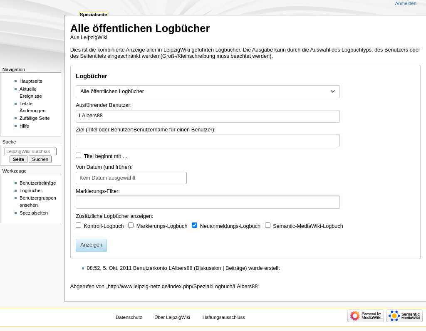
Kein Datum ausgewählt (107, 178)
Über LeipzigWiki (172, 317)
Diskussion (208, 268)
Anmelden (406, 3)
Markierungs (90, 191)
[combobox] (208, 92)
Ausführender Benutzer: (103, 105)
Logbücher (31, 190)
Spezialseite (93, 14)
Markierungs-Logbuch (162, 226)
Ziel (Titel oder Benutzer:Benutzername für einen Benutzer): (145, 130)
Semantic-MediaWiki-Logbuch (308, 226)
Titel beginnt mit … (106, 156)
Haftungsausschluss (224, 317)
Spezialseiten (34, 212)
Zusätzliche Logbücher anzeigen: (114, 216)
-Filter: (98, 191)
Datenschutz (129, 317)
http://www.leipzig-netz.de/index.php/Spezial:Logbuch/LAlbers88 (183, 286)
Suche (9, 141)
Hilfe (24, 126)
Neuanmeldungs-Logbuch (230, 226)
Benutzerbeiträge (38, 182)
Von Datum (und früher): (104, 167)
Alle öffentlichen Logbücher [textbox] (112, 91)
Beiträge (235, 268)
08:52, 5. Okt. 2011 (109, 268)
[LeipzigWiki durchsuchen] (31, 151)
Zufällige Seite (35, 118)
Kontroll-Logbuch (104, 226)
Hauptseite (31, 81)
